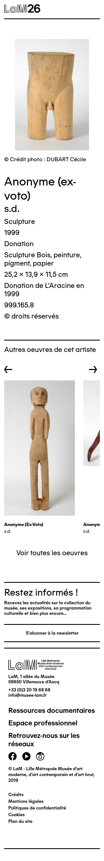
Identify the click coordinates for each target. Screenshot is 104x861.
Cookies (16, 814)
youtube (26, 756)
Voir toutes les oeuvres (52, 553)
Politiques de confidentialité (37, 808)
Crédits (16, 794)
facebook (12, 756)
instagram (40, 756)
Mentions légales (26, 801)
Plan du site (20, 821)
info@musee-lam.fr (27, 695)
